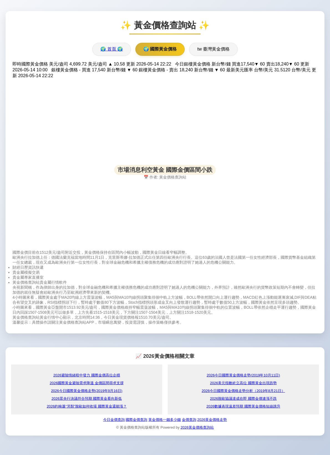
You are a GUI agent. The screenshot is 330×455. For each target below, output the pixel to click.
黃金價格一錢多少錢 (164, 420)
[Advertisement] (165, 126)
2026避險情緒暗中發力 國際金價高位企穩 (86, 375)
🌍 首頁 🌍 (111, 49)
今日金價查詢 (114, 420)
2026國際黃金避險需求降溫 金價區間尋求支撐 (87, 383)
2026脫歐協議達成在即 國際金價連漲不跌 (243, 398)
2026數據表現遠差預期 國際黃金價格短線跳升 (243, 406)
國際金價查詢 (136, 420)
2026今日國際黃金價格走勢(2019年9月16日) (86, 391)
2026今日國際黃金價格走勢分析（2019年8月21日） (243, 391)
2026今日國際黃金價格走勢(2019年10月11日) (243, 375)
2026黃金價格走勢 (212, 420)
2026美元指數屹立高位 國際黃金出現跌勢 (243, 383)
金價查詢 (189, 420)
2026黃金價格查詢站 (197, 427)
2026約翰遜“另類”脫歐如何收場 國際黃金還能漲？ (86, 406)
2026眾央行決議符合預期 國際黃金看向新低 (87, 398)
